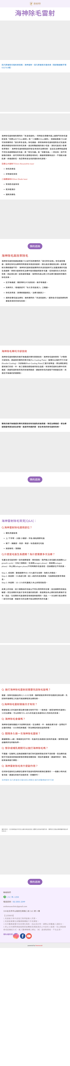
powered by (35, 945)
